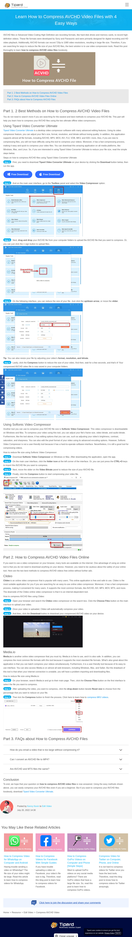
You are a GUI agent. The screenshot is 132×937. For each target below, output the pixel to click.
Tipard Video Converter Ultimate (18, 130)
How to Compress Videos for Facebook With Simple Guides (46, 859)
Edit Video (47, 806)
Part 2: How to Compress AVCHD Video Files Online (31, 96)
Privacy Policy (109, 933)
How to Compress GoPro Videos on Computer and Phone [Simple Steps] (78, 861)
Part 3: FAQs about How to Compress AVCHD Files (31, 99)
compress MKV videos (97, 697)
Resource (16, 912)
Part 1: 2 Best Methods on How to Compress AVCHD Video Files (37, 93)
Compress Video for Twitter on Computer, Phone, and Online (110, 859)
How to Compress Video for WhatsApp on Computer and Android (17, 859)
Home (6, 912)
